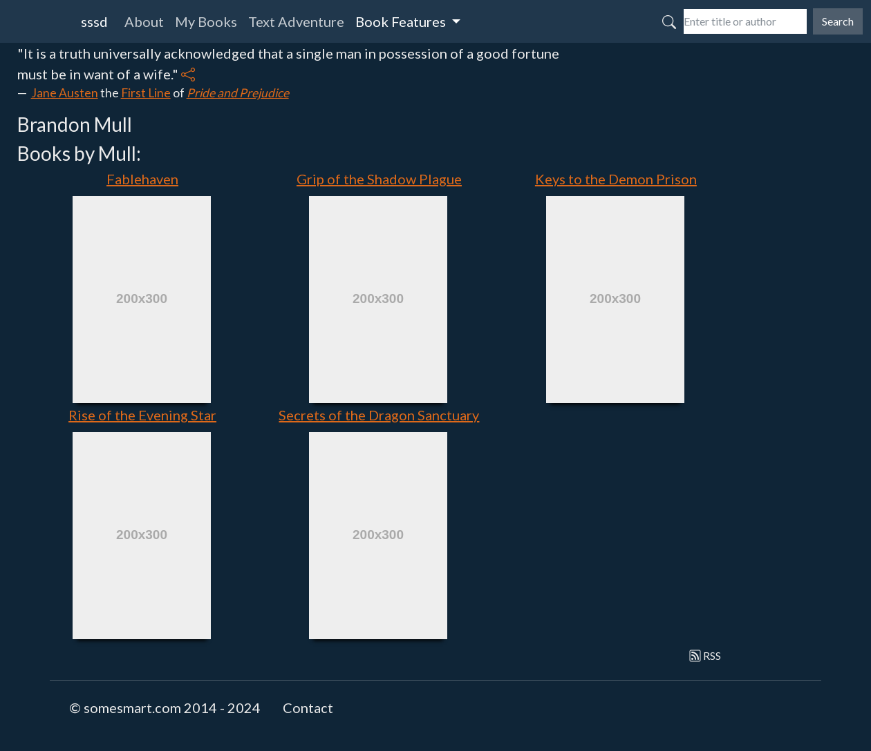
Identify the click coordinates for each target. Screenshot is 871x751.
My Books (206, 21)
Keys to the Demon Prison (616, 178)
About (144, 21)
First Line (146, 93)
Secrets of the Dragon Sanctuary (379, 415)
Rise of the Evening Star (142, 415)
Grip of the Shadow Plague (379, 178)
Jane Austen (64, 93)
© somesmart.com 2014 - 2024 (165, 707)
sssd (94, 21)
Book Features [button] (402, 21)
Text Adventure (296, 21)
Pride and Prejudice (238, 93)
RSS (705, 655)
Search (838, 21)
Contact (308, 707)
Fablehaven (142, 178)
